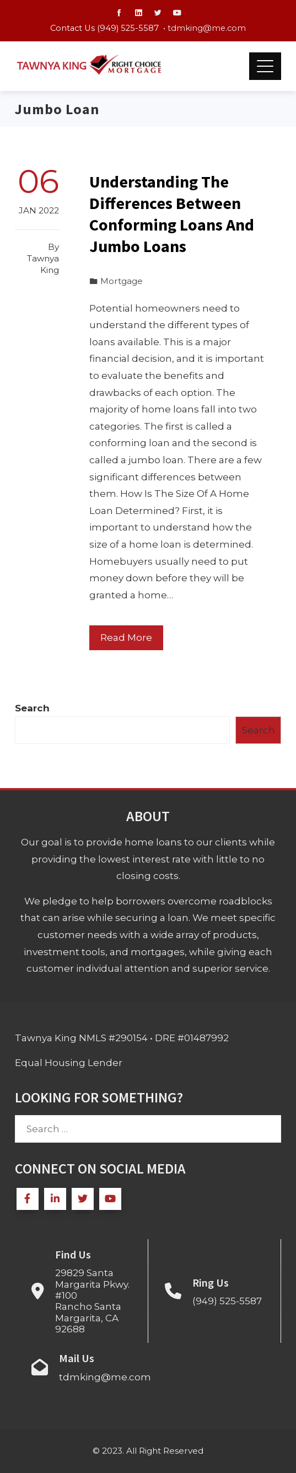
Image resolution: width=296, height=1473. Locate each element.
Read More (126, 637)
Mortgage (121, 281)
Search (32, 708)
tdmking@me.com (207, 28)
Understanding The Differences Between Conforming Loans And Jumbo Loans (171, 213)
